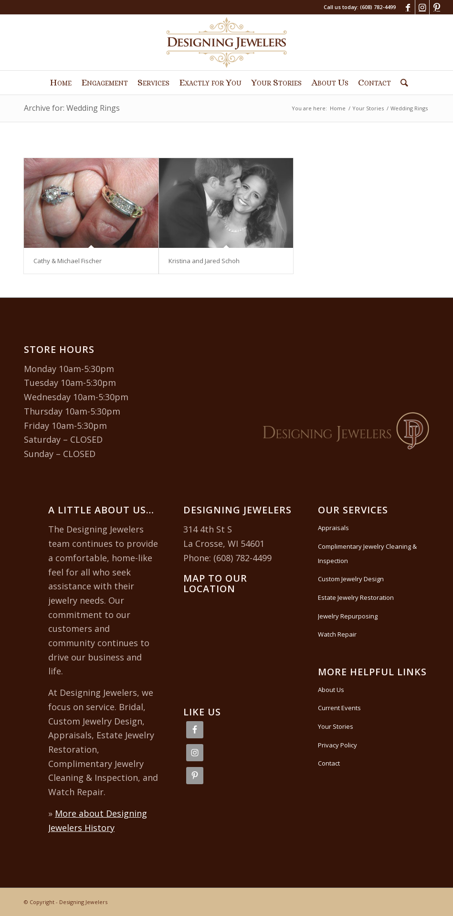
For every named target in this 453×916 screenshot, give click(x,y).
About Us (331, 689)
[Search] (402, 83)
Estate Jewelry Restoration (356, 597)
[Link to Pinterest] (437, 7)
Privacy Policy (337, 745)
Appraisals (333, 527)
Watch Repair (337, 634)
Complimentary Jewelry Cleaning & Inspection (367, 553)
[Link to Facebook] (408, 7)
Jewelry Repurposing (348, 616)
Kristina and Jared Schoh (204, 260)
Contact (329, 763)
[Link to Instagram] (422, 7)
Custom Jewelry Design (351, 579)
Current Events (339, 707)
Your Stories (335, 726)
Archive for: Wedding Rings (72, 108)
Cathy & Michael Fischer (67, 260)
